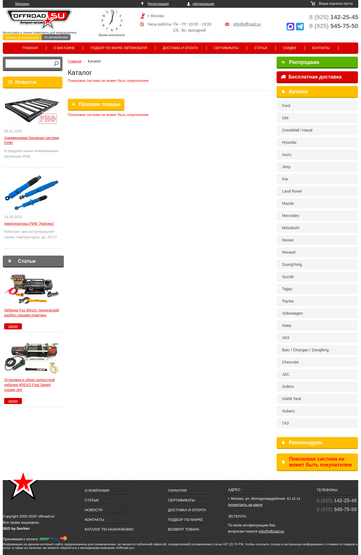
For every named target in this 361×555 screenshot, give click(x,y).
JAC (285, 374)
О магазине (64, 48)
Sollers (288, 386)
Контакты (321, 48)
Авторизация (203, 4)
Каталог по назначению (22, 37)
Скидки (289, 48)
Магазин (22, 4)
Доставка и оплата (180, 48)
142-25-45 (333, 17)
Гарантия (177, 490)
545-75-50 (333, 25)
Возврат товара (183, 529)
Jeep (286, 167)
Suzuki (288, 276)
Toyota (288, 301)
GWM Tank (291, 399)
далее (13, 326)
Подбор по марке (185, 520)
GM (285, 118)
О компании (97, 490)
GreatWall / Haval (297, 130)
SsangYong (292, 264)
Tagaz (287, 289)
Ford (286, 106)
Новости (25, 82)
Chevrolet (290, 362)
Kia (285, 179)
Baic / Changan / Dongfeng (305, 350)
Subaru (288, 411)
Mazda (288, 203)
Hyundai (289, 142)
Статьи (260, 48)
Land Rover (292, 191)
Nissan (288, 240)
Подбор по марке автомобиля (119, 48)
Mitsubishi (290, 228)
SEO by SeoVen (16, 528)
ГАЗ (285, 423)
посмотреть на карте (245, 505)
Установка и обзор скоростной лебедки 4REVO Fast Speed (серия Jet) (29, 385)
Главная (30, 48)
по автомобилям (56, 37)
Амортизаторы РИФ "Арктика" (29, 223)
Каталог (299, 91)
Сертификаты (226, 48)
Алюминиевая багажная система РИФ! (31, 140)
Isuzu (286, 154)
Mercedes (290, 215)
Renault (288, 252)
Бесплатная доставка (311, 77)
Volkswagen (292, 313)
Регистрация (158, 4)
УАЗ (285, 337)
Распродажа (300, 62)
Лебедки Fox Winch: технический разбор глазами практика (31, 312)
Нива (286, 325)
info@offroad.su (247, 24)
